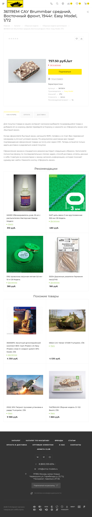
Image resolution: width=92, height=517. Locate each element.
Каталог (16, 440)
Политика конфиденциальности (47, 493)
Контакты (75, 445)
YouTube (49, 457)
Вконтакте (37, 457)
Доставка (41, 115)
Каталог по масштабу (37, 440)
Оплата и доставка (16, 445)
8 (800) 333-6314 (46, 464)
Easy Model (68, 91)
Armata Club (43, 449)
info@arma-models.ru (48, 469)
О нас (62, 445)
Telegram (43, 457)
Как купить (11, 115)
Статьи (72, 440)
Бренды (59, 440)
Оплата (27, 115)
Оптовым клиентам (43, 445)
